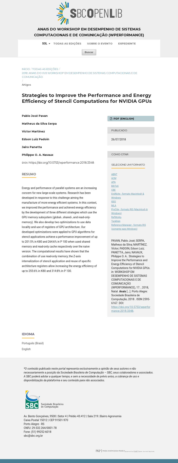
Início (26, 69)
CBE (113, 190)
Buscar (89, 52)
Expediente (127, 43)
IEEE (113, 201)
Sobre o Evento (100, 43)
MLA (113, 205)
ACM (113, 178)
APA (113, 182)
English (26, 349)
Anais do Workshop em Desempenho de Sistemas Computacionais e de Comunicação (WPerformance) (89, 32)
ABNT (114, 174)
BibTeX (115, 186)
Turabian (115, 221)
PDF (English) (123, 118)
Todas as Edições (67, 43)
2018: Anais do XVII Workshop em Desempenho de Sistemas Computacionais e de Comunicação (79, 74)
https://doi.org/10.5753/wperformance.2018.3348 (61, 162)
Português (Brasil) (33, 343)
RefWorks (116, 217)
